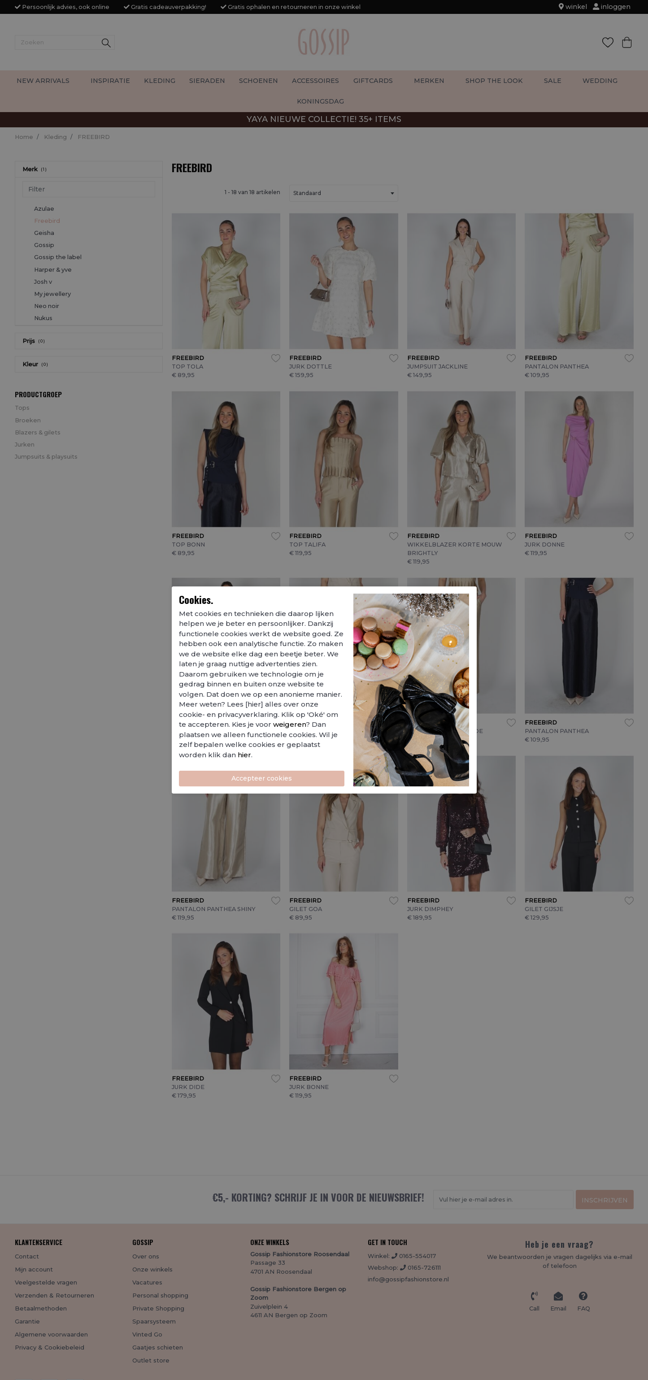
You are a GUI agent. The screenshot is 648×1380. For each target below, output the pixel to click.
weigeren (289, 724)
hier (244, 755)
